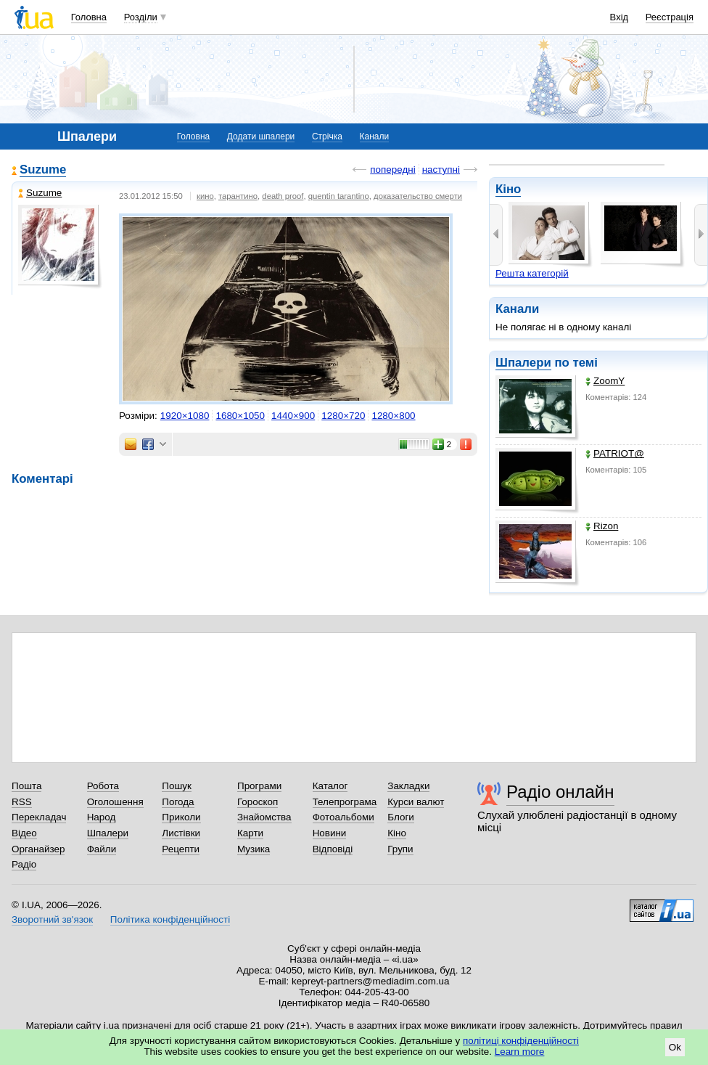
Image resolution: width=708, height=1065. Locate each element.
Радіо (24, 864)
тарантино (238, 196)
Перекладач (39, 817)
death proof (282, 196)
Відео (24, 833)
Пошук (177, 785)
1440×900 (293, 415)
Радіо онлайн (560, 791)
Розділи (140, 17)
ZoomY (605, 380)
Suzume (43, 169)
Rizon (601, 526)
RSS (22, 801)
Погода (178, 801)
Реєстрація (669, 17)
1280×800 (393, 415)
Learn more (520, 1051)
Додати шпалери (261, 136)
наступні (441, 169)
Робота (103, 785)
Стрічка (327, 136)
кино (205, 196)
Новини (330, 833)
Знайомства (264, 817)
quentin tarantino (338, 196)
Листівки (181, 833)
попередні (392, 169)
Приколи (181, 817)
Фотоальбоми (343, 817)
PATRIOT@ (614, 453)
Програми (259, 785)
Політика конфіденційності (170, 919)
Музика (253, 849)
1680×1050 (240, 415)
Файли (102, 849)
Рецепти (180, 849)
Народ (101, 817)
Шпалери (523, 363)
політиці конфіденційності (521, 1040)
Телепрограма (345, 801)
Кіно (508, 189)
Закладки (408, 785)
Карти (250, 833)
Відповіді (333, 849)
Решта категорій (532, 273)
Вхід (619, 17)
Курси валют (415, 801)
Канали (375, 136)
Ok (675, 1047)
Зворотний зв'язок (52, 919)
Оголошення (115, 801)
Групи (400, 849)
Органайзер (38, 849)
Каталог (330, 785)
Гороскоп (257, 801)
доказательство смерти (418, 196)
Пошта (26, 785)
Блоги (400, 817)
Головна (89, 17)
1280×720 (343, 415)
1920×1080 (185, 415)
